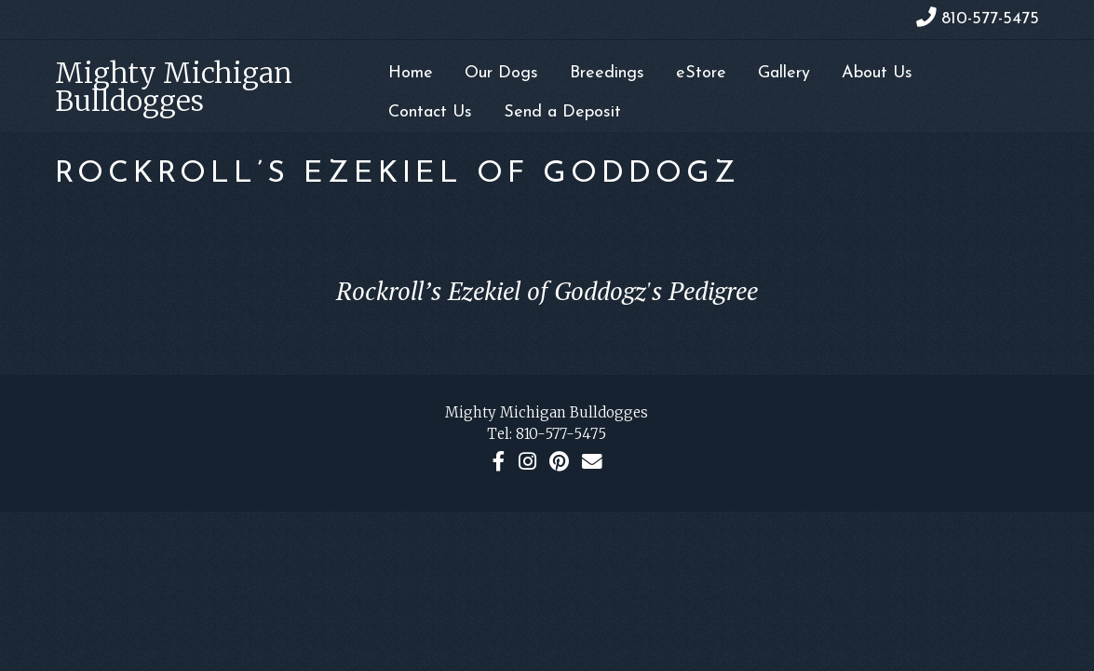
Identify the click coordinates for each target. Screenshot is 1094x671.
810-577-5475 (561, 434)
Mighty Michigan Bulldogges (173, 86)
